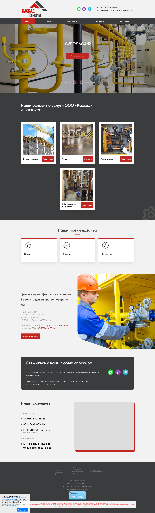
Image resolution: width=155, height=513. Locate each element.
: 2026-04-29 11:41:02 (87, 486)
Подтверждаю (22, 510)
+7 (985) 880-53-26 (106, 10)
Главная (28, 21)
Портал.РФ (85, 483)
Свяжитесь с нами (77, 56)
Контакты (96, 468)
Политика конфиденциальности (96, 471)
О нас (49, 21)
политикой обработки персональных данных (13, 498)
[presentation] (69, 82)
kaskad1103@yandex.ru (108, 7)
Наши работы (99, 21)
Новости (96, 474)
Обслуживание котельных (77, 468)
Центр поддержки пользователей (77, 489)
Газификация (59, 475)
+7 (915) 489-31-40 (126, 10)
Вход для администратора (78, 480)
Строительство (59, 472)
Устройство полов (77, 471)
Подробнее (12, 505)
